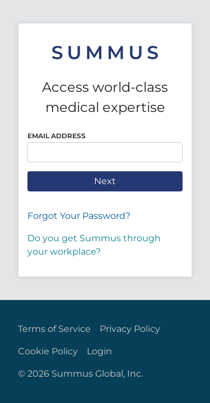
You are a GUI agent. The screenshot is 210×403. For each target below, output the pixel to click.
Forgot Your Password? (78, 215)
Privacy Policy (130, 329)
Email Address (56, 136)
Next (105, 181)
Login (99, 351)
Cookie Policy (48, 351)
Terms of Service (54, 329)
